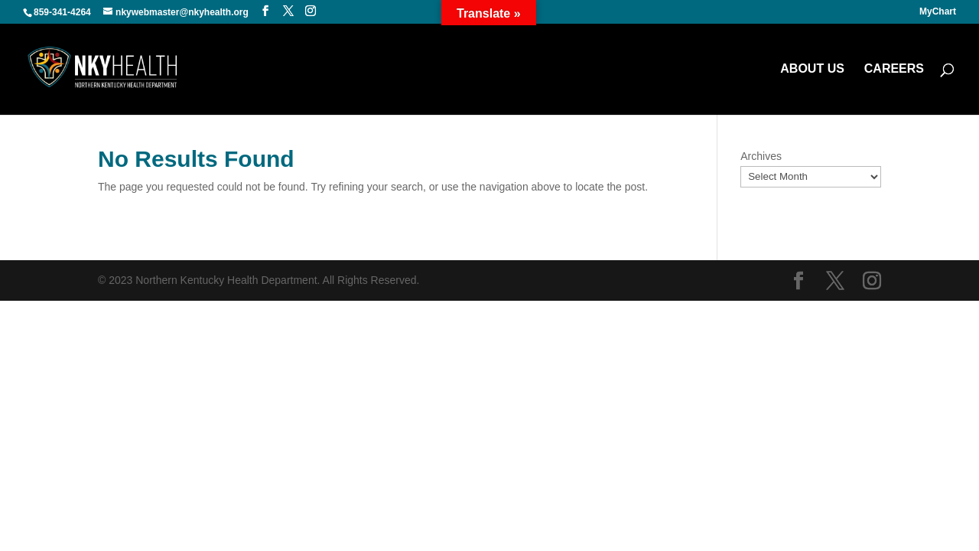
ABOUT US (812, 69)
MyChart (937, 12)
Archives (761, 156)
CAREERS (894, 69)
